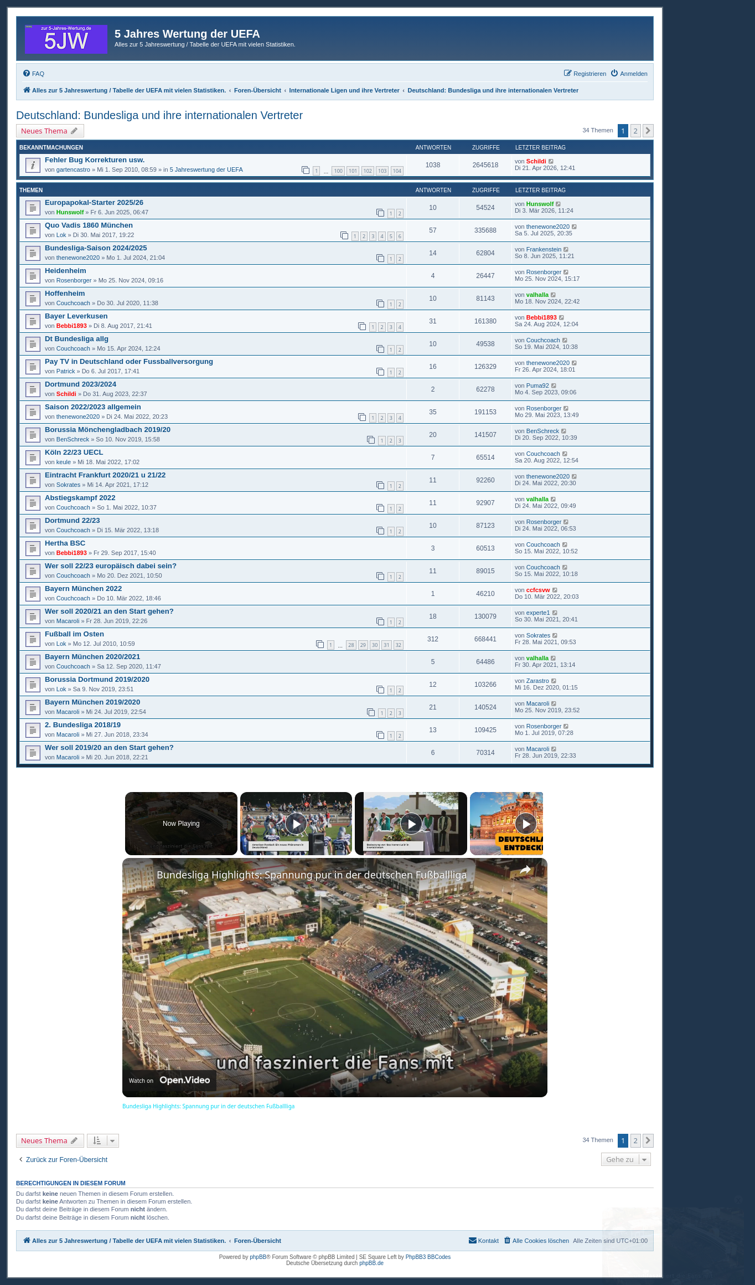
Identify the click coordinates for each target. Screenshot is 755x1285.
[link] (140, 876)
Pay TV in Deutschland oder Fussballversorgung (129, 361)
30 (374, 645)
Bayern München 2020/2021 (92, 656)
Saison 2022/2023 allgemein (93, 407)
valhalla (537, 294)
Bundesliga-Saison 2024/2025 (96, 248)
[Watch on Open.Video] (169, 1080)
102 (368, 170)
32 (398, 645)
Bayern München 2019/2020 (92, 702)
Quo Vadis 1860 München (89, 225)
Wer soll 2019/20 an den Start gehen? (109, 747)
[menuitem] (33, 73)
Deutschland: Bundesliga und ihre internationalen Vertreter (159, 115)
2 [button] (636, 131)
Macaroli (68, 621)
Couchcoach (73, 303)
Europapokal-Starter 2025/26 (94, 202)
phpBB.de (371, 1263)
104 (397, 170)
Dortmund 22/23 (72, 520)
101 (353, 170)
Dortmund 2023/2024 (80, 384)
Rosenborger (74, 280)
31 (386, 645)
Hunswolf (70, 212)
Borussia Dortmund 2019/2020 (97, 679)
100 (338, 170)
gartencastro (73, 169)
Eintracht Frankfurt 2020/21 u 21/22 (105, 475)
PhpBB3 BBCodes (428, 1257)
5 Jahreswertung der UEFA (206, 169)
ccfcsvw (538, 590)
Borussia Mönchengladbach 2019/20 (107, 429)
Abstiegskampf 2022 (80, 498)
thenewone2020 (548, 226)
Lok (61, 235)
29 (363, 645)
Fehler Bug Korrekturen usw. (95, 160)
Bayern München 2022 (83, 588)
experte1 (538, 612)
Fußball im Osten (74, 634)
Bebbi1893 (71, 325)
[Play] (408, 824)
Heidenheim (65, 270)
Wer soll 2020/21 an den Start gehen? (109, 611)
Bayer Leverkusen (76, 316)
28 (351, 645)
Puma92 (537, 385)
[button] (648, 130)
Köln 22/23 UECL (74, 452)
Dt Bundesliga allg (76, 339)
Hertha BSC (65, 543)
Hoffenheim (65, 293)
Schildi (536, 161)
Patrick (65, 371)
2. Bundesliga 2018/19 (83, 725)
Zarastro (537, 680)
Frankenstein (544, 249)
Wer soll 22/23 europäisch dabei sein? (111, 566)
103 (382, 170)
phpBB (258, 1257)
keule (63, 462)
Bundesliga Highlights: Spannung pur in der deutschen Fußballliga (312, 874)
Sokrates (68, 484)
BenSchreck (72, 439)
